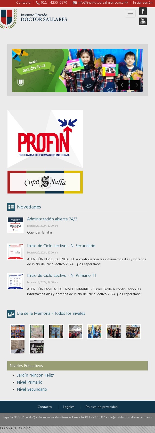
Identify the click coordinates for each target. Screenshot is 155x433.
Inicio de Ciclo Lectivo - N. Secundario (61, 245)
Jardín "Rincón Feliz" (36, 375)
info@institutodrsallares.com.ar (103, 2)
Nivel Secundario (32, 389)
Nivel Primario (29, 382)
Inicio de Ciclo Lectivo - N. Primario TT (62, 275)
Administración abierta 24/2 (52, 219)
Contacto (23, 2)
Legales (68, 406)
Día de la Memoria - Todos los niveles (51, 313)
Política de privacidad (102, 406)
